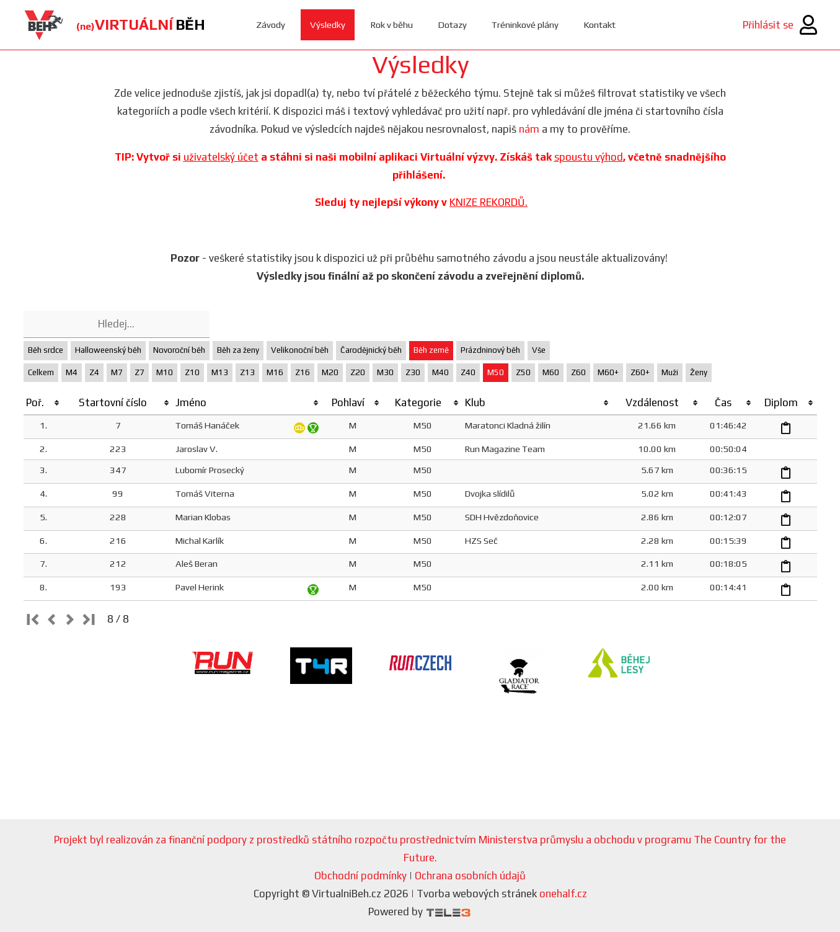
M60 (550, 372)
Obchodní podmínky (360, 875)
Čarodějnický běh (371, 350)
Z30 (412, 372)
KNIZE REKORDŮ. (488, 202)
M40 (440, 372)
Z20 (357, 372)
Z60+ (640, 372)
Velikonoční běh (300, 350)
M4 (71, 372)
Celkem (41, 372)
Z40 (468, 372)
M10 (164, 372)
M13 (219, 372)
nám (529, 129)
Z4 (94, 372)
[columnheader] (43, 403)
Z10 (192, 372)
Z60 (578, 372)
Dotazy (452, 24)
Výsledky (327, 24)
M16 (275, 372)
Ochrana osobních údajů (470, 875)
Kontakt (600, 24)
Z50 (523, 372)
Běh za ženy (238, 350)
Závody (270, 24)
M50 (495, 372)
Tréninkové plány (525, 24)
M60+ (608, 372)
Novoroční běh (179, 350)
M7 (117, 372)
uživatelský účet (221, 157)
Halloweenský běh (108, 350)
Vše (539, 350)
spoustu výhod (588, 157)
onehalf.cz (563, 893)
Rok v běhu (391, 24)
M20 (330, 372)
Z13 (247, 372)
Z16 (302, 372)
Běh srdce (45, 350)
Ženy (698, 372)
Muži (669, 372)
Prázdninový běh (490, 350)
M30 (385, 372)
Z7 (139, 372)
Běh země (431, 350)
